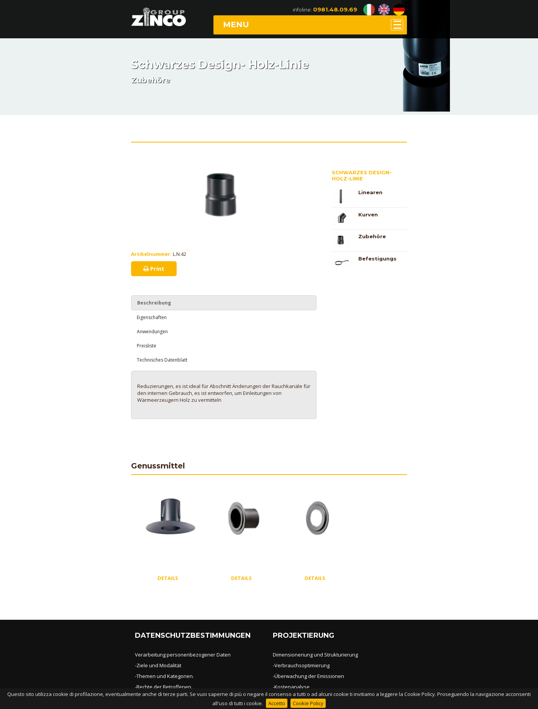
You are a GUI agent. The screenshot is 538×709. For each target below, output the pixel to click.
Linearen (370, 192)
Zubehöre (372, 236)
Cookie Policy (308, 703)
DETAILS (167, 578)
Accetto (276, 703)
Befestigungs (377, 258)
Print (153, 268)
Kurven (368, 214)
